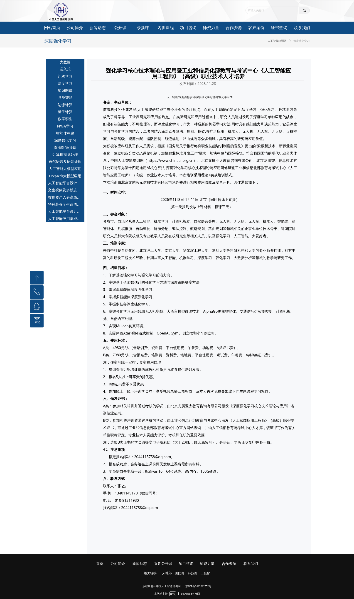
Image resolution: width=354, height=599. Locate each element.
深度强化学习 (301, 40)
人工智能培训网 (277, 40)
